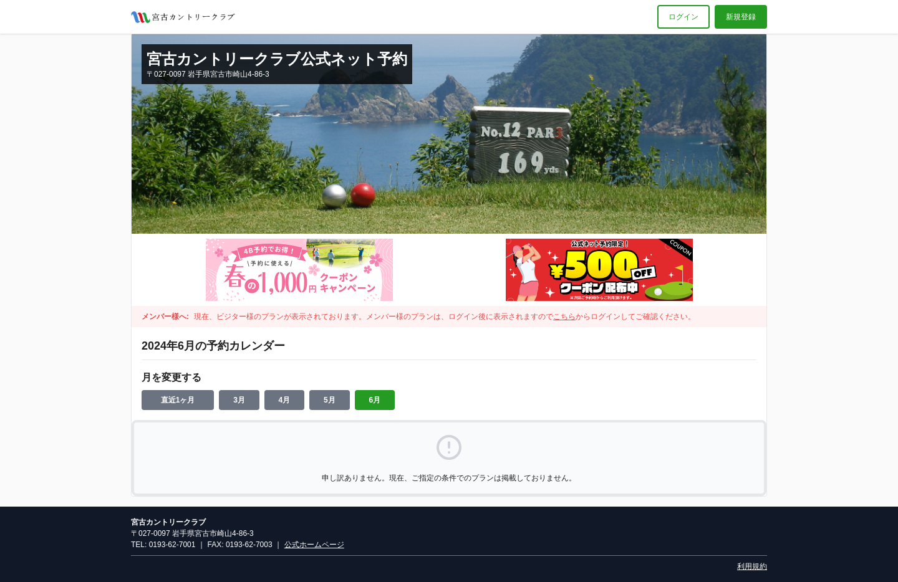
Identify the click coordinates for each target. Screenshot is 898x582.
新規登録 (741, 16)
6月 (375, 400)
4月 (285, 400)
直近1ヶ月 (178, 400)
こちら (564, 316)
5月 (330, 400)
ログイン (683, 16)
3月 (239, 400)
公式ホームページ (314, 544)
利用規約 (752, 566)
